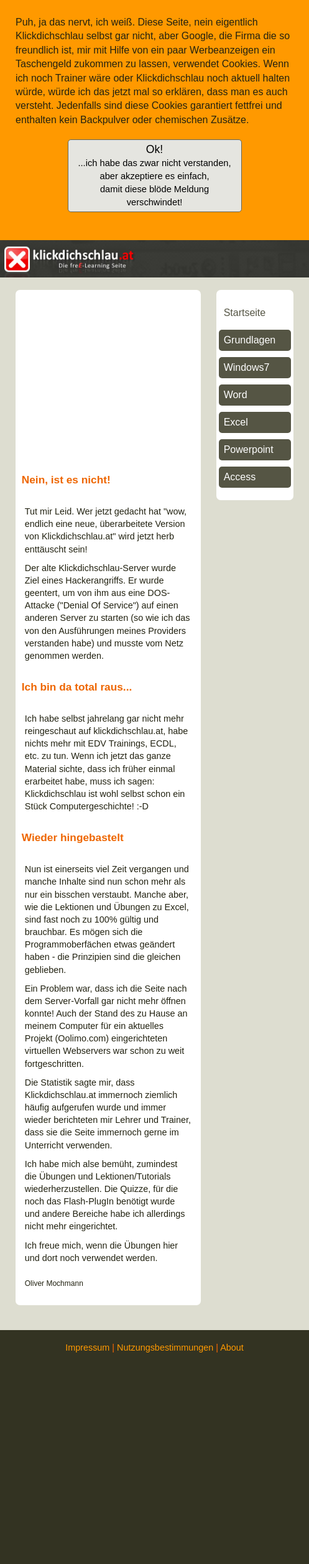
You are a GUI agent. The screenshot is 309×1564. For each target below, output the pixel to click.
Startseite (245, 312)
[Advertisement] (254, 699)
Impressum (87, 1347)
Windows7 (247, 367)
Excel (236, 422)
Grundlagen (250, 340)
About (232, 1347)
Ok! (154, 175)
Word (235, 394)
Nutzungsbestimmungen (165, 1347)
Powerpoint (249, 449)
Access (240, 477)
